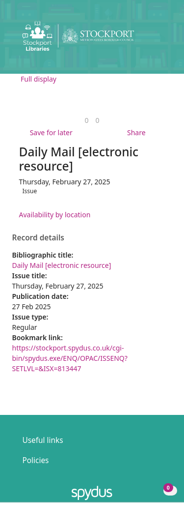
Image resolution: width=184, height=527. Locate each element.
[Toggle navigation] (162, 39)
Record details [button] (38, 238)
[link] (86, 120)
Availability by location (55, 214)
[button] (149, 39)
